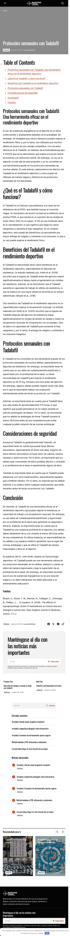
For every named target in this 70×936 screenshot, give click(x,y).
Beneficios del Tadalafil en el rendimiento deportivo (33, 83)
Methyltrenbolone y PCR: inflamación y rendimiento (29, 741)
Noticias (6, 50)
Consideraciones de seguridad (23, 93)
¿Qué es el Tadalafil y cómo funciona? (26, 78)
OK (47, 933)
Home (5, 10)
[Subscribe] (53, 661)
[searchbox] (28, 704)
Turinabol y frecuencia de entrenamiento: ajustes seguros (31, 734)
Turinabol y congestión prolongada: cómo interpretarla (30, 727)
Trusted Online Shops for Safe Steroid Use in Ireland (30, 747)
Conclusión (13, 98)
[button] (5, 3)
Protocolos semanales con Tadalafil (25, 88)
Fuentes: (12, 102)
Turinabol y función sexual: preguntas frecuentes (28, 720)
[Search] (50, 704)
